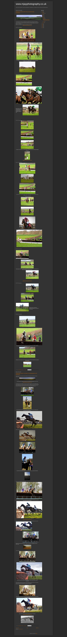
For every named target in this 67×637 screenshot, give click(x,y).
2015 (42, 27)
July (42, 14)
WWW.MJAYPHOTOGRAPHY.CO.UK (27, 25)
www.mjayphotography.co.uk (31, 4)
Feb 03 (44, 21)
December (43, 13)
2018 (42, 24)
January (43, 22)
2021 (42, 11)
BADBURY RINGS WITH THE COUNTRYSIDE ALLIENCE (46, 20)
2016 (42, 26)
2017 (42, 25)
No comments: (25, 625)
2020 (42, 12)
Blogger (36, 633)
